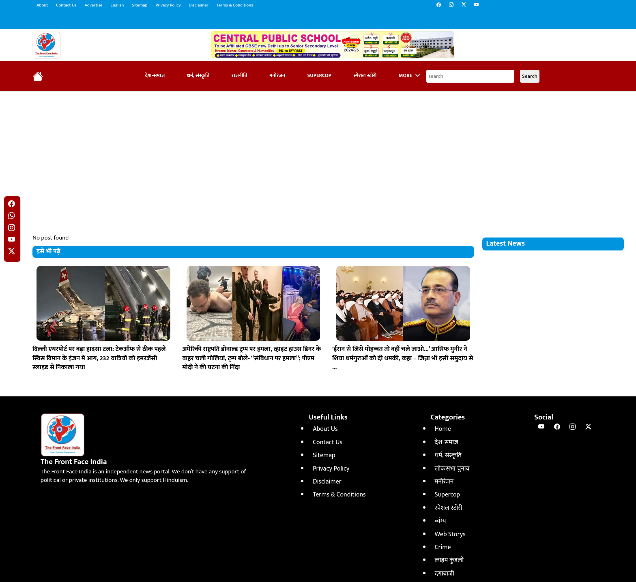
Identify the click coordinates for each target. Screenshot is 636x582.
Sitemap (139, 5)
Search (529, 76)
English (117, 5)
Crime (443, 547)
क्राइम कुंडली (449, 560)
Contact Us (66, 5)
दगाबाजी (444, 573)
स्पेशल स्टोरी (364, 75)
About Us (325, 429)
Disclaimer (198, 5)
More (409, 75)
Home (443, 429)
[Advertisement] (318, 156)
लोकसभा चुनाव (452, 468)
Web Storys (450, 534)
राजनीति (239, 75)
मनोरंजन (277, 75)
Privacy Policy (167, 5)
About (42, 5)
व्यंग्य (440, 521)
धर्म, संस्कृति (198, 75)
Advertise (93, 5)
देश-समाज (155, 75)
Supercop (319, 75)
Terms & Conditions (235, 5)
